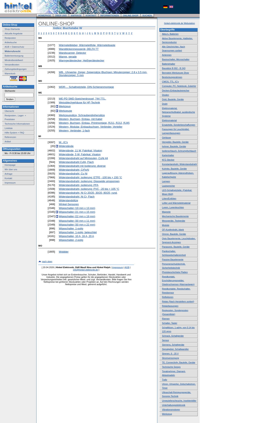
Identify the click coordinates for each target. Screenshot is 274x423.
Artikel (8, 141)
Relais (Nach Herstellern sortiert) (178, 301)
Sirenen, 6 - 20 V (170, 353)
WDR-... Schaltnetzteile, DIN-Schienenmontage (86, 86)
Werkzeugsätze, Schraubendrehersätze (82, 115)
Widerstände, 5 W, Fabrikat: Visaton (80, 154)
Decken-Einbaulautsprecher (175, 90)
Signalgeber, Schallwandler (175, 349)
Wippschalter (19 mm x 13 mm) (77, 208)
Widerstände (66, 146)
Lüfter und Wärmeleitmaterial (176, 203)
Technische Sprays (171, 367)
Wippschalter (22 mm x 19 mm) (77, 216)
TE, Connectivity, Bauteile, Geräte (178, 362)
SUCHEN (147, 15)
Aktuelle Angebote (14, 33)
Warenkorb (10, 73)
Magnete (166, 212)
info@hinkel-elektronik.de (85, 270)
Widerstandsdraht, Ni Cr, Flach (76, 196)
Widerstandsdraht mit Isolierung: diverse (82, 165)
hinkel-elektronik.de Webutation (179, 23)
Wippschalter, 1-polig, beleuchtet (78, 232)
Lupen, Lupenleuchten (173, 207)
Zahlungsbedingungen (16, 69)
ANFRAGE (76, 15)
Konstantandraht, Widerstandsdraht (179, 164)
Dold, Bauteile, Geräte (173, 99)
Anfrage (8, 174)
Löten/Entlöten (169, 198)
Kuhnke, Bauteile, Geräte (174, 168)
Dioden (165, 95)
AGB (127, 267)
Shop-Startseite (12, 29)
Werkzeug (65, 106)
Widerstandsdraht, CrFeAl (74, 169)
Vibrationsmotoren (171, 409)
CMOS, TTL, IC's (170, 81)
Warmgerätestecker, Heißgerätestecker (81, 60)
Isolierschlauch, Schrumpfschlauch (179, 151)
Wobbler (63, 251)
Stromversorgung (170, 358)
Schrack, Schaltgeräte (173, 336)
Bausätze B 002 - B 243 (173, 68)
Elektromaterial (169, 120)
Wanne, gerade (68, 56)
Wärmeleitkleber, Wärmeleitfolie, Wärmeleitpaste (87, 45)
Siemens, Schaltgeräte (173, 344)
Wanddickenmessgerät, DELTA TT (79, 48)
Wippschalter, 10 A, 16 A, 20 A (76, 236)
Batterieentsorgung (14, 56)
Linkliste (9, 128)
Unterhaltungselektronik (173, 405)
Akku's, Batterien (170, 34)
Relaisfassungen (170, 306)
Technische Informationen (17, 124)
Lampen (166, 181)
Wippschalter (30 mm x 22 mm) (77, 224)
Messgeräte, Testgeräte (173, 220)
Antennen (166, 55)
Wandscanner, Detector (72, 52)
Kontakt (8, 178)
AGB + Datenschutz (14, 47)
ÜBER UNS (60, 15)
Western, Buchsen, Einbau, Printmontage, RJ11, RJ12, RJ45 (94, 122)
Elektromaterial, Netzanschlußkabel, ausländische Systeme (178, 112)
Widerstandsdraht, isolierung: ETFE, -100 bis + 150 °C (90, 177)
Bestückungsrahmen (172, 77)
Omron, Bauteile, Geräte (174, 234)
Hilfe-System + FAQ (14, 132)
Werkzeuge (65, 110)
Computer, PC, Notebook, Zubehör (179, 86)
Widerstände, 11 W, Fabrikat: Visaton (80, 150)
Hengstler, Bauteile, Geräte (175, 142)
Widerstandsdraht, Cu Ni (73, 173)
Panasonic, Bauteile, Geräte (176, 247)
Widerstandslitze (68, 200)
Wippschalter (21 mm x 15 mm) (77, 211)
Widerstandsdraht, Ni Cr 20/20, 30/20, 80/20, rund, (88, 192)
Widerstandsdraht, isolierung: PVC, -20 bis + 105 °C (89, 188)
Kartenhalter (168, 155)
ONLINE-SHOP (130, 15)
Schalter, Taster (169, 323)
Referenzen (10, 137)
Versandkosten (12, 64)
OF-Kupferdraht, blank (173, 229)
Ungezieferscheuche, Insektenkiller (179, 400)
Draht (164, 104)
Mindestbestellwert (14, 60)
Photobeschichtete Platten (175, 272)
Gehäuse (166, 137)
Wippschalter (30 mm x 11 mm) (77, 220)
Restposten (10, 38)
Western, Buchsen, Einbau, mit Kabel (80, 119)
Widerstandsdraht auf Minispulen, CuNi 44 (83, 158)
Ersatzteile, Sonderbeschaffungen (178, 125)
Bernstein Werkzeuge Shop (175, 72)
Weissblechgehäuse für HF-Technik (79, 102)
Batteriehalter (168, 64)
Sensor (165, 340)
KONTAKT (91, 15)
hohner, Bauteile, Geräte (174, 146)
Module (165, 225)
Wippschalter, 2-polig (71, 239)
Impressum (10, 183)
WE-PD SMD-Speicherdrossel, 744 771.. (82, 98)
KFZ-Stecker (168, 159)
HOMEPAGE (44, 15)
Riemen (166, 318)
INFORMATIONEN (109, 15)
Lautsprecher (168, 186)
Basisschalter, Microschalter (175, 59)
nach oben (47, 261)
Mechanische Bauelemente (175, 216)
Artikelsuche (11, 42)
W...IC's (63, 142)
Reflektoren (167, 297)
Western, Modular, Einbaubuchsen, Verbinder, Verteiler (90, 126)
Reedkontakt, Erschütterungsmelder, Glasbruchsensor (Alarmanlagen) (178, 280)
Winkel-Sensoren (69, 204)
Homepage (10, 165)
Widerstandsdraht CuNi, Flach (76, 162)
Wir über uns (11, 169)
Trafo (164, 379)
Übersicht (9, 111)
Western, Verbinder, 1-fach (74, 130)
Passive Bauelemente (172, 259)
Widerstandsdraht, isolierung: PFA (79, 185)
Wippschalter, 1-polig (71, 228)
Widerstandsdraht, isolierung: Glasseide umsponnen (89, 181)
